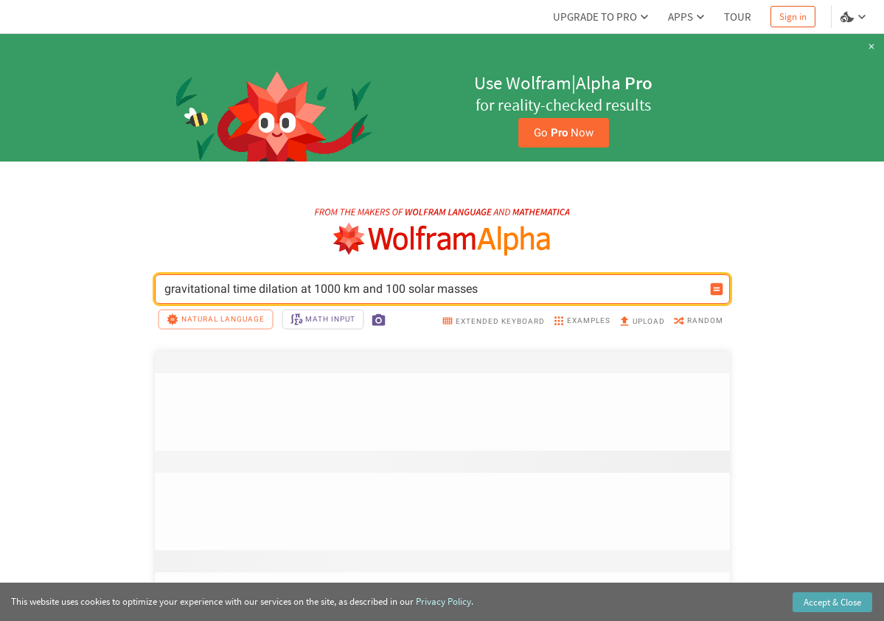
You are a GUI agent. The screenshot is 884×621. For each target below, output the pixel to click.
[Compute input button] (716, 289)
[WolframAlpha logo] (442, 239)
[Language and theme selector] (854, 17)
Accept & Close (832, 602)
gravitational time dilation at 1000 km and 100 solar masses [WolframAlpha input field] (433, 289)
